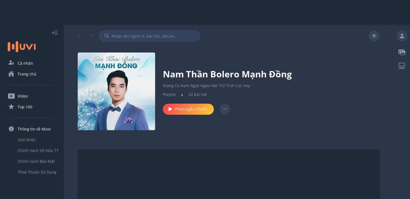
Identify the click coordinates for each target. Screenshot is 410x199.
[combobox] (150, 36)
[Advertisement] (205, 12)
